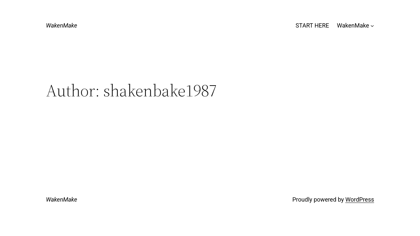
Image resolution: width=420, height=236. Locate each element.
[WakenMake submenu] (372, 26)
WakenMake (61, 25)
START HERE (312, 25)
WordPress (360, 199)
